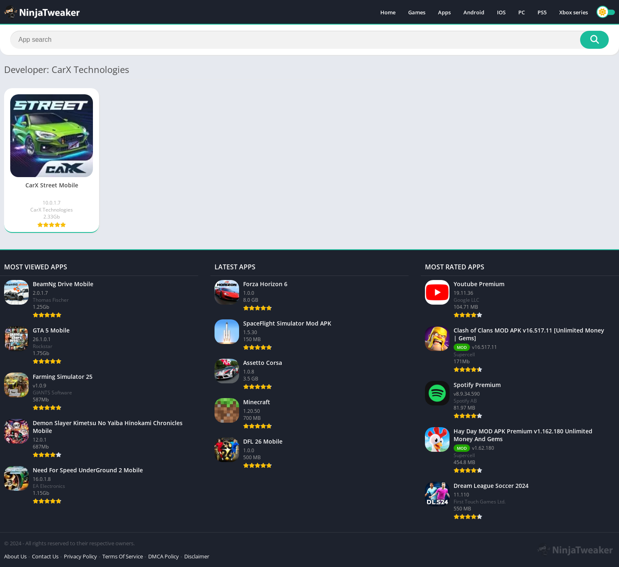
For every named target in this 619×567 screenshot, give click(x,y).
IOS (501, 12)
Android (473, 12)
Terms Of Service (122, 556)
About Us (15, 556)
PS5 (542, 12)
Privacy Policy (80, 556)
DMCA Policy (163, 556)
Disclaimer (196, 556)
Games (416, 12)
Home (387, 12)
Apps (444, 12)
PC (521, 12)
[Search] (309, 40)
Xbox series (573, 12)
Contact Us (45, 556)
